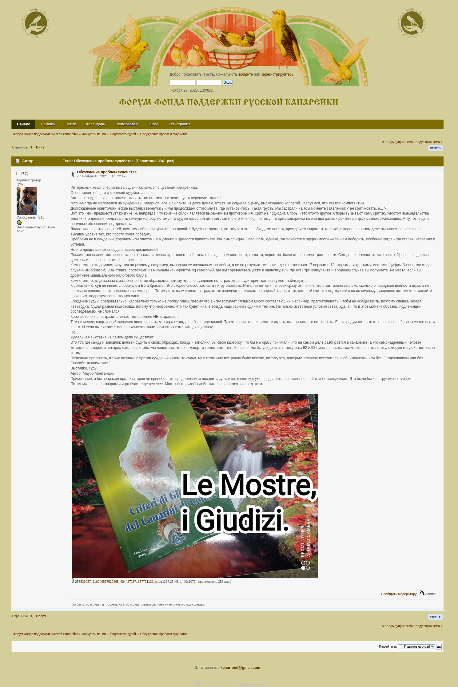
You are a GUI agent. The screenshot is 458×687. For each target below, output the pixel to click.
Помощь (48, 124)
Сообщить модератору (398, 594)
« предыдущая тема (397, 142)
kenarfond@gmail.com (240, 667)
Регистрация (179, 124)
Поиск (71, 124)
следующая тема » (428, 142)
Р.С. (25, 173)
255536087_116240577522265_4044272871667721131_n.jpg (117, 581)
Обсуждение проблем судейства (107, 172)
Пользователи (127, 124)
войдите (246, 74)
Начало (23, 124)
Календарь (95, 124)
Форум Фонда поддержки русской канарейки (229, 103)
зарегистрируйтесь (277, 74)
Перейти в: (388, 646)
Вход (154, 124)
